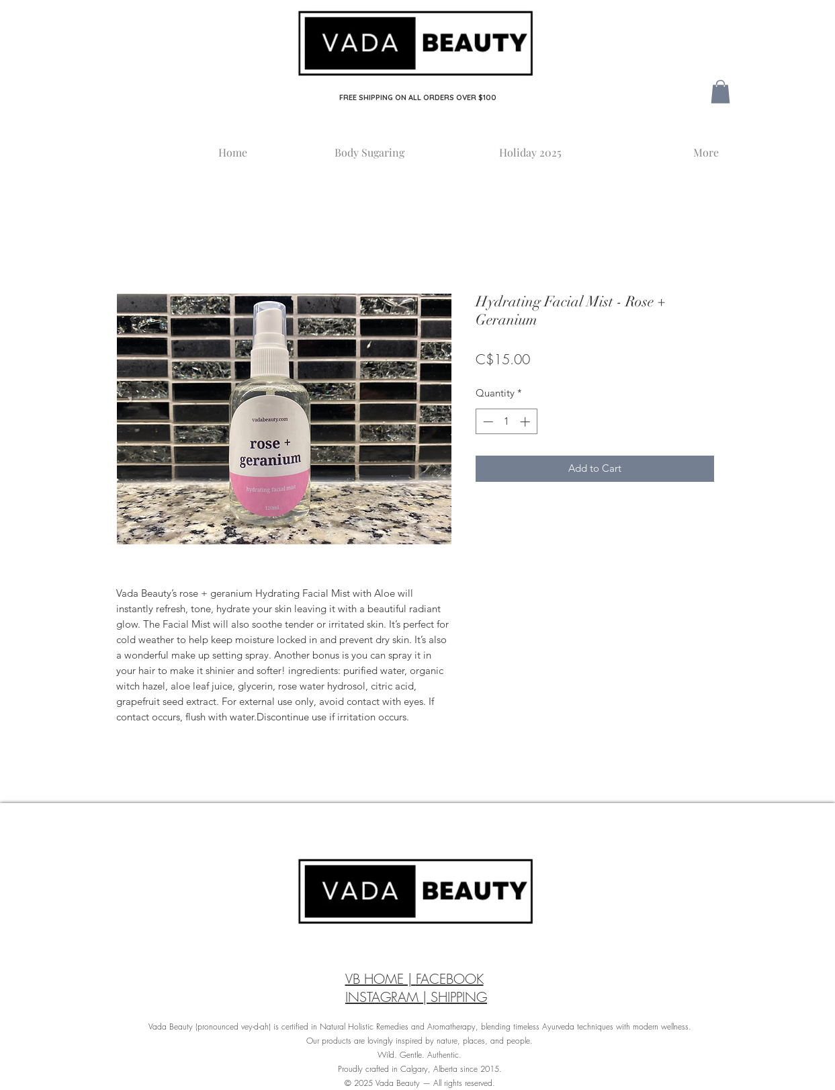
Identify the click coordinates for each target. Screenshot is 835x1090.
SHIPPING (459, 997)
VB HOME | (380, 979)
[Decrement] (487, 421)
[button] (720, 91)
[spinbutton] (506, 421)
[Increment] (526, 421)
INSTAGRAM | (388, 997)
